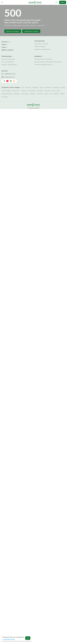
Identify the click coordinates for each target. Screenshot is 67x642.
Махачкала (35, 87)
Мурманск (33, 93)
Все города (5, 96)
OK (28, 638)
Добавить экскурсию (7, 50)
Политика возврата (40, 46)
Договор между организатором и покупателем (48, 62)
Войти (63, 2)
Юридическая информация (42, 49)
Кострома (40, 93)
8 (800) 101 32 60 (10, 74)
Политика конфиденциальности (44, 64)
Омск (51, 93)
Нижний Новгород (7, 93)
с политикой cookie (8, 639)
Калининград (56, 87)
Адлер (41, 87)
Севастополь (16, 90)
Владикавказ (32, 90)
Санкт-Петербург (6, 90)
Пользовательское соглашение (43, 59)
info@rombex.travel (9, 77)
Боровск (46, 93)
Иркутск (62, 93)
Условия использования (8, 59)
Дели (58, 90)
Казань (63, 87)
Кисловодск (48, 87)
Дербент (56, 93)
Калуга (53, 90)
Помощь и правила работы (9, 64)
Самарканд (24, 90)
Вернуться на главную (12, 31)
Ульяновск (47, 90)
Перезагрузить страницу (31, 31)
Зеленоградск (25, 93)
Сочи (22, 87)
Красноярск (40, 90)
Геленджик (17, 93)
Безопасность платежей (41, 43)
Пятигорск (28, 87)
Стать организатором (8, 62)
